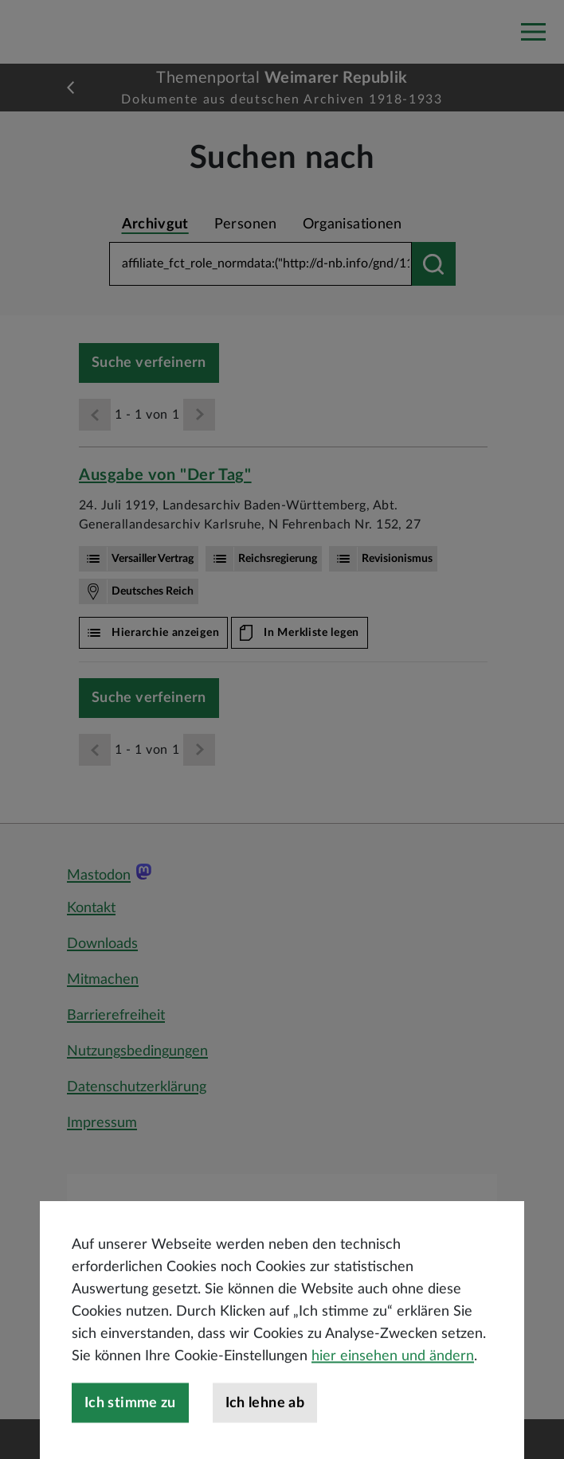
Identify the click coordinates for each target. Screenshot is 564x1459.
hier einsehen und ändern (392, 1409)
